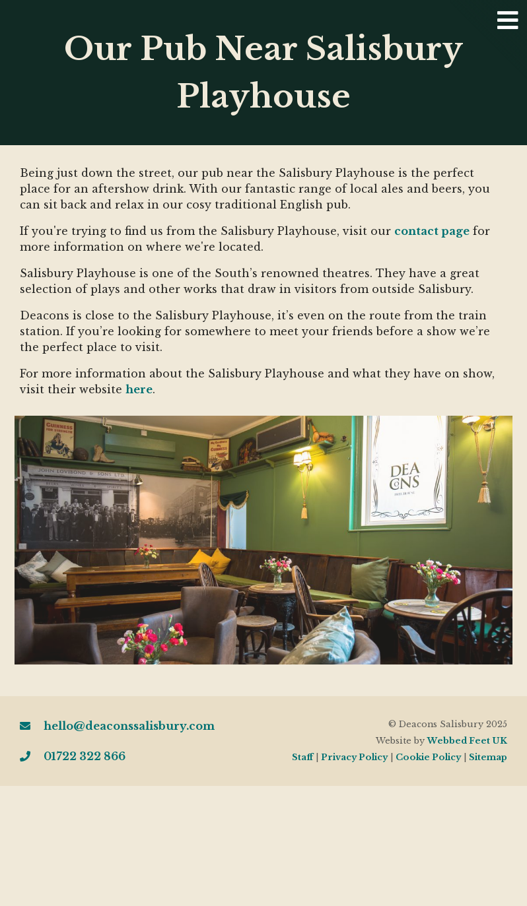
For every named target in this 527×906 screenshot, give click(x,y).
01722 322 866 (72, 756)
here (139, 389)
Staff (302, 757)
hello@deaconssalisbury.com (117, 725)
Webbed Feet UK (467, 741)
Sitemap (488, 757)
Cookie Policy (428, 757)
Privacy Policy (354, 757)
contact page (432, 231)
